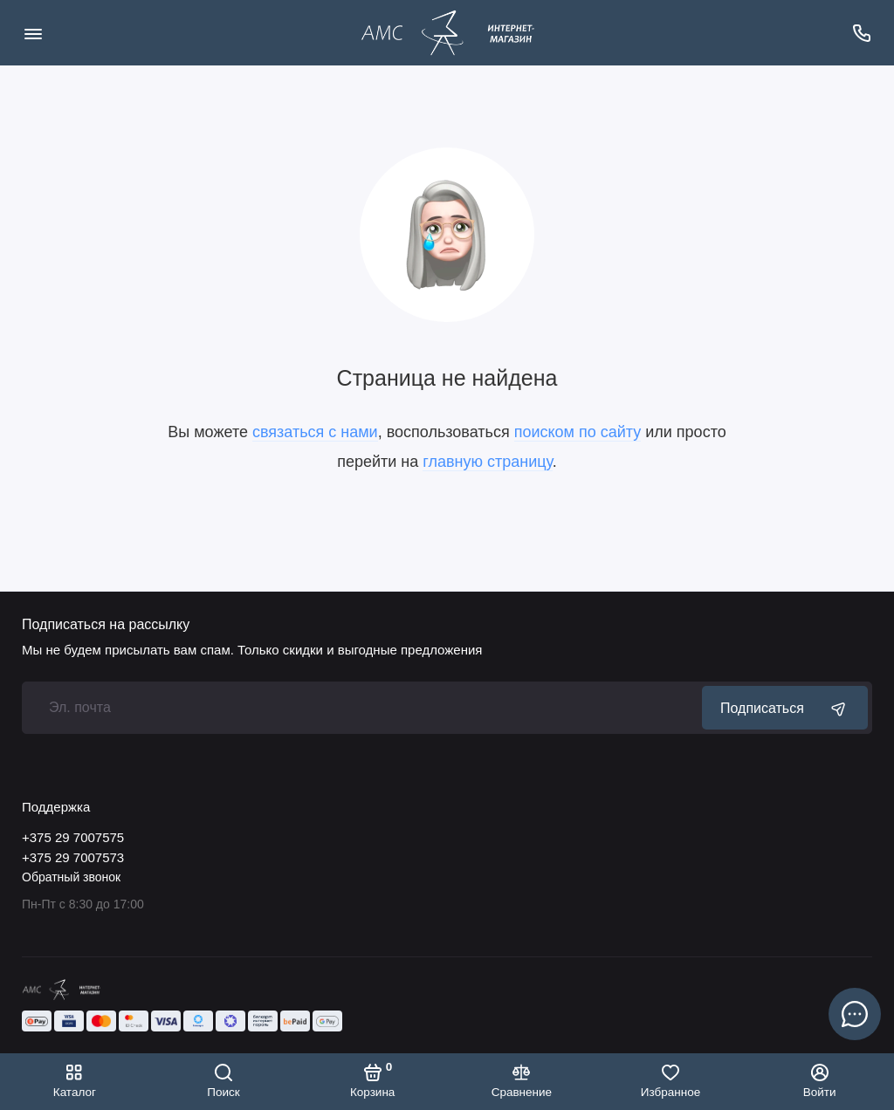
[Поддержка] (861, 32)
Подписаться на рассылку (105, 625)
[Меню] (32, 32)
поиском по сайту (578, 432)
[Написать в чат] (855, 1014)
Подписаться (784, 707)
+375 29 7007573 (73, 857)
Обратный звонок (71, 877)
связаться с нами (315, 432)
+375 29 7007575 (73, 837)
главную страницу (487, 461)
